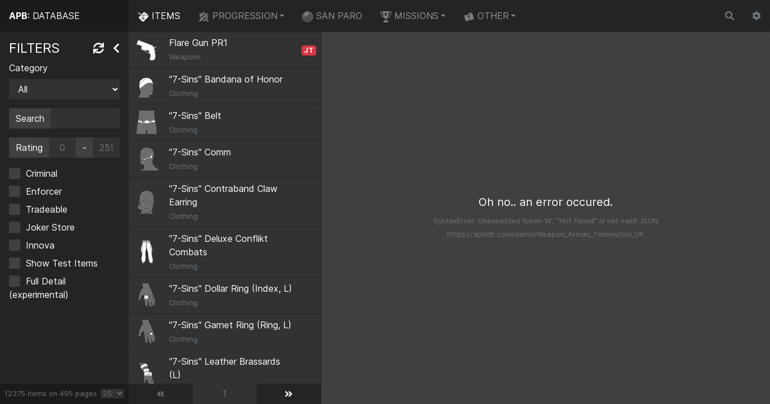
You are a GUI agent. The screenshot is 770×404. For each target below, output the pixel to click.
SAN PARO (332, 16)
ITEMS (159, 16)
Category (28, 68)
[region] (64, 207)
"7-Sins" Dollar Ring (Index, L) (230, 288)
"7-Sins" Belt (195, 115)
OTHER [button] (486, 16)
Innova (40, 245)
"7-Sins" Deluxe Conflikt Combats (218, 245)
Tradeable (46, 209)
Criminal (41, 173)
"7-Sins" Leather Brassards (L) (224, 368)
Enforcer (44, 191)
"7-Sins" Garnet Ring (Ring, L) (230, 324)
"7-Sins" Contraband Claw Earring (223, 195)
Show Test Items (62, 263)
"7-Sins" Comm (200, 152)
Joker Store (50, 227)
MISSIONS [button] (409, 16)
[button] (756, 15)
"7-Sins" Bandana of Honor (226, 79)
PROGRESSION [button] (237, 16)
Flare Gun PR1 (198, 42)
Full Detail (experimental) (39, 288)
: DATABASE (44, 15)
